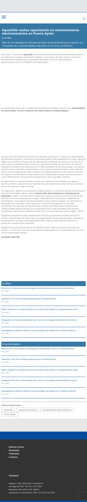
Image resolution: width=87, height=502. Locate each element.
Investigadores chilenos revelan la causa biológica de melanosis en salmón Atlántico (38, 330)
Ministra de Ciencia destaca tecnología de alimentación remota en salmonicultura (37, 288)
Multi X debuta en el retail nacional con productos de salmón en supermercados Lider (39, 309)
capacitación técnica (28, 410)
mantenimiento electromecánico (57, 410)
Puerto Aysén (10, 414)
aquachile (8, 410)
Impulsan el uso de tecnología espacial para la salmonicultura (28, 298)
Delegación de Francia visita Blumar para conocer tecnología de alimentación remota (39, 320)
